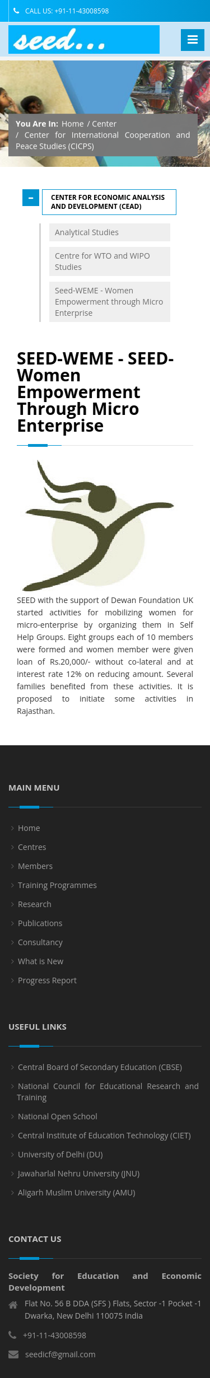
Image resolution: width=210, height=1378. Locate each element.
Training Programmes (57, 890)
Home (73, 123)
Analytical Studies (87, 232)
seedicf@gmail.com (60, 1359)
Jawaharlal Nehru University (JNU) (78, 1178)
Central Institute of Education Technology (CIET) (104, 1140)
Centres (32, 852)
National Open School (57, 1121)
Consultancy (40, 947)
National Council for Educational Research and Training (108, 1097)
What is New (40, 966)
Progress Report (47, 985)
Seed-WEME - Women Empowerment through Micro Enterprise (109, 301)
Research (35, 909)
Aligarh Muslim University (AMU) (76, 1197)
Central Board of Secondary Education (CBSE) (100, 1072)
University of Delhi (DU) (60, 1159)
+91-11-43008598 (54, 1340)
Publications (40, 928)
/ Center (102, 123)
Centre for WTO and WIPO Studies (102, 261)
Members (35, 871)
